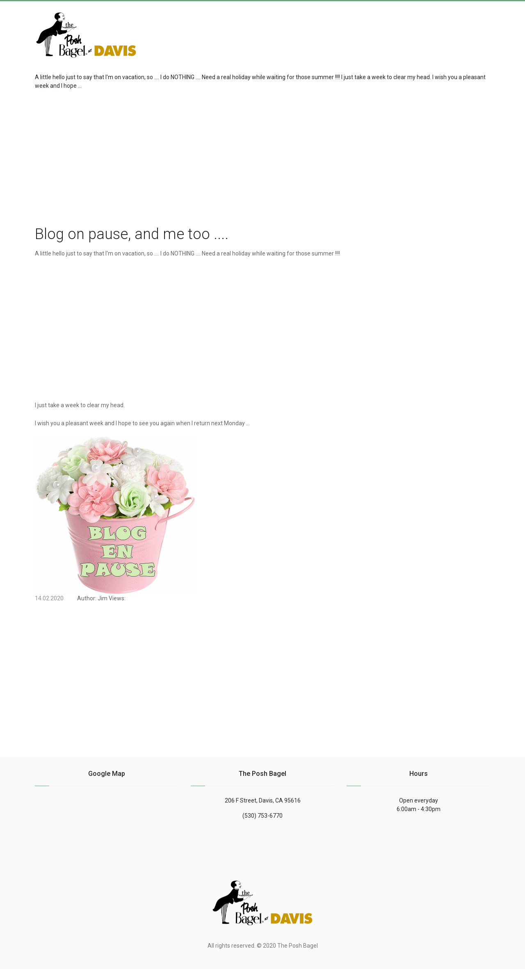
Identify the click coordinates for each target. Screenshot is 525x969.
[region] (262, 155)
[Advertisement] (424, 30)
